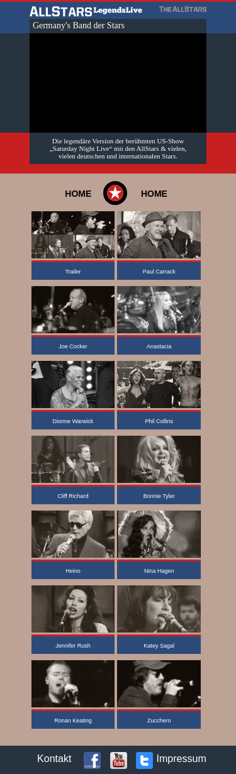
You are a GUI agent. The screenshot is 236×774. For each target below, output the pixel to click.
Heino (73, 571)
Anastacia (159, 346)
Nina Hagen (159, 571)
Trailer (73, 271)
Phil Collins (159, 421)
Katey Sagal (158, 646)
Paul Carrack (159, 271)
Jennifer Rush (73, 646)
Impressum (181, 758)
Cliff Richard (73, 496)
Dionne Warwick (73, 421)
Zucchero (159, 720)
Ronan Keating (73, 720)
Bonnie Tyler (159, 496)
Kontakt (54, 758)
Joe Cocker (73, 346)
